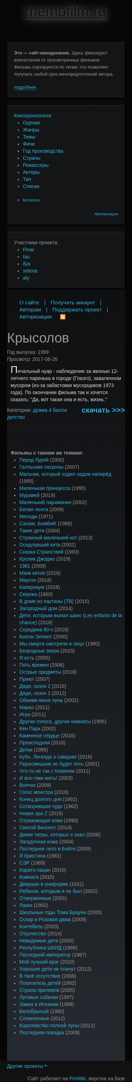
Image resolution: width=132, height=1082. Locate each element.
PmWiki (77, 1078)
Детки (25, 750)
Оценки (31, 122)
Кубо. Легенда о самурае (47, 757)
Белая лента (33, 509)
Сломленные (34, 1018)
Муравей (29, 495)
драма (40, 410)
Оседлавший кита (39, 545)
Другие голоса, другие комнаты (54, 721)
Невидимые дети (38, 940)
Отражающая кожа (40, 820)
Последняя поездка (41, 1032)
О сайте (29, 302)
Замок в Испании (38, 1004)
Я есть (26, 658)
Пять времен (34, 665)
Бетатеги (31, 200)
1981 (24, 566)
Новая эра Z (33, 813)
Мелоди (28, 516)
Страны (31, 158)
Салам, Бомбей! (37, 523)
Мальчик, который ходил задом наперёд (65, 474)
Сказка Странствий (41, 552)
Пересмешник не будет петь (51, 764)
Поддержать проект (77, 309)
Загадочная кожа (38, 841)
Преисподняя (34, 742)
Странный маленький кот (48, 537)
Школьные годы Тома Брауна (52, 912)
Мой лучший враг (39, 962)
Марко (26, 707)
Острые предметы (40, 672)
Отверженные (35, 898)
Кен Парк (29, 728)
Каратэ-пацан (34, 870)
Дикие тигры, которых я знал (52, 834)
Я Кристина (32, 856)
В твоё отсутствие (40, 976)
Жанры (31, 130)
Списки (31, 186)
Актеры (31, 172)
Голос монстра (36, 792)
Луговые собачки (38, 997)
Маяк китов (32, 573)
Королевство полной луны (49, 1025)
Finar (28, 249)
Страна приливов (39, 990)
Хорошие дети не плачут (47, 969)
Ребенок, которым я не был (50, 891)
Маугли (27, 580)
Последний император (45, 955)
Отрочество (32, 933)
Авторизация (106, 214)
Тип (27, 179)
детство (16, 417)
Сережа (28, 594)
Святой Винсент (37, 827)
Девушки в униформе (43, 884)
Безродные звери (39, 651)
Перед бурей (34, 460)
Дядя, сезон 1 (35, 693)
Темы (29, 137)
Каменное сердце (39, 735)
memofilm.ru (66, 11)
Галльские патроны (41, 467)
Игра (24, 714)
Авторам (30, 309)
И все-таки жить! (38, 778)
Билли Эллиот (35, 636)
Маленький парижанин (45, 502)
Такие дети (31, 530)
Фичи (29, 144)
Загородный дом (38, 608)
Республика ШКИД (40, 948)
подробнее (25, 87)
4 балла (58, 410)
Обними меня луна (41, 700)
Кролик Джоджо (37, 559)
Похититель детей (40, 983)
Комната (29, 877)
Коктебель (31, 926)
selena (30, 271)
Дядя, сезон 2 (35, 686)
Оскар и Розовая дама (45, 919)
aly (26, 278)
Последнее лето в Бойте (47, 849)
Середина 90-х (36, 629)
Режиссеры (36, 165)
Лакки (25, 905)
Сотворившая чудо (40, 806)
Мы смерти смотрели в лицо (51, 644)
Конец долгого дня (40, 799)
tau (26, 256)
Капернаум (31, 587)
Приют (26, 679)
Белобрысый (34, 1011)
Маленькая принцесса (44, 488)
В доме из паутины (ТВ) (46, 601)
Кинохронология (32, 115)
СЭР (24, 863)
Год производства (43, 151)
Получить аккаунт (73, 302)
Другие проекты (27, 1066)
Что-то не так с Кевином (47, 771)
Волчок (27, 785)
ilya (26, 264)
